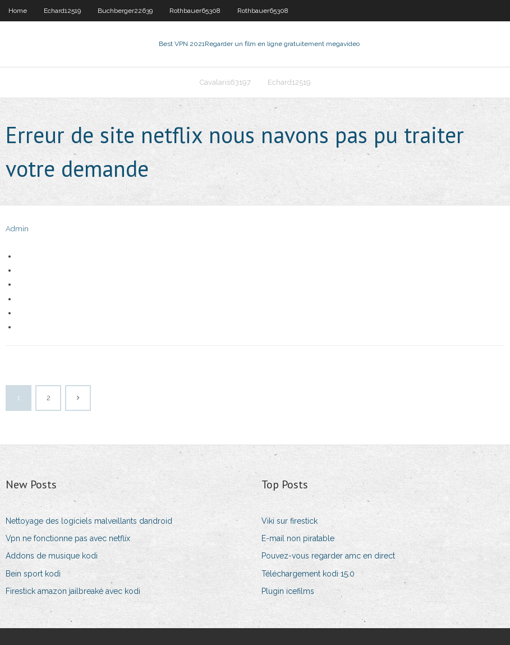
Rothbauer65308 (194, 11)
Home (17, 11)
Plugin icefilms (287, 591)
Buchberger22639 (125, 11)
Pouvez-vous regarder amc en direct (328, 555)
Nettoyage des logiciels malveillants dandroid (89, 520)
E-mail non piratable (297, 538)
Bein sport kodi (33, 573)
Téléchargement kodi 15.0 (308, 573)
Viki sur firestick (289, 520)
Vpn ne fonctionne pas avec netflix (68, 538)
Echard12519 (62, 11)
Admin (17, 229)
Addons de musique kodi (52, 555)
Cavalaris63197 (225, 82)
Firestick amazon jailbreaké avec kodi (73, 591)
